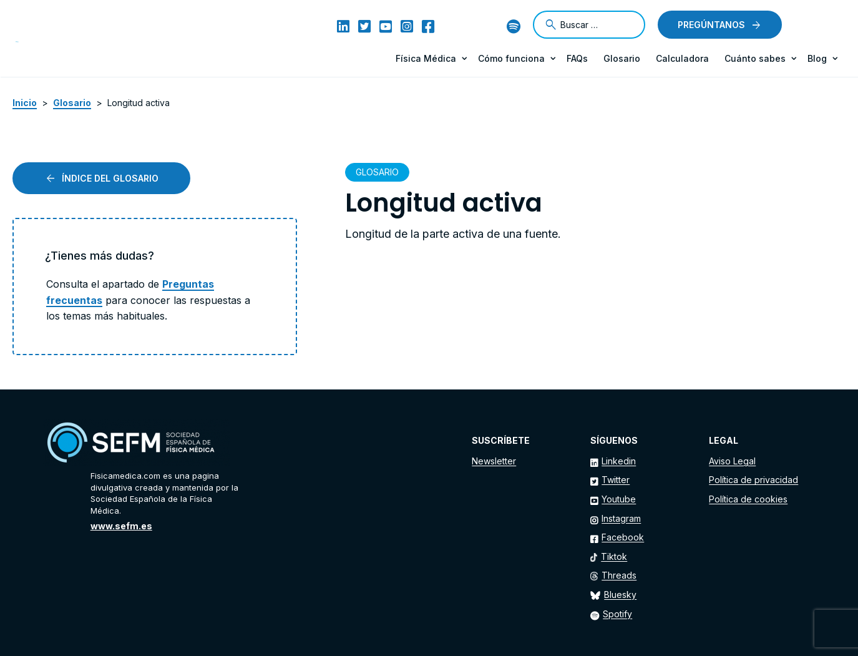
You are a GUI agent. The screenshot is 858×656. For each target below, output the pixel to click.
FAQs (577, 58)
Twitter (616, 479)
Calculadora (682, 58)
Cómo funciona (511, 58)
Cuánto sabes (755, 58)
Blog (817, 58)
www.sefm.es (121, 526)
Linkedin (619, 461)
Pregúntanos (711, 24)
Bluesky (620, 594)
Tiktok (614, 556)
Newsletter (494, 461)
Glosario (621, 58)
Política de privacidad (753, 479)
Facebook (623, 537)
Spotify (617, 614)
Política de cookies (748, 499)
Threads (619, 575)
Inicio (24, 102)
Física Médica (426, 58)
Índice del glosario (110, 178)
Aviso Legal (732, 461)
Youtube (619, 499)
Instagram (621, 518)
